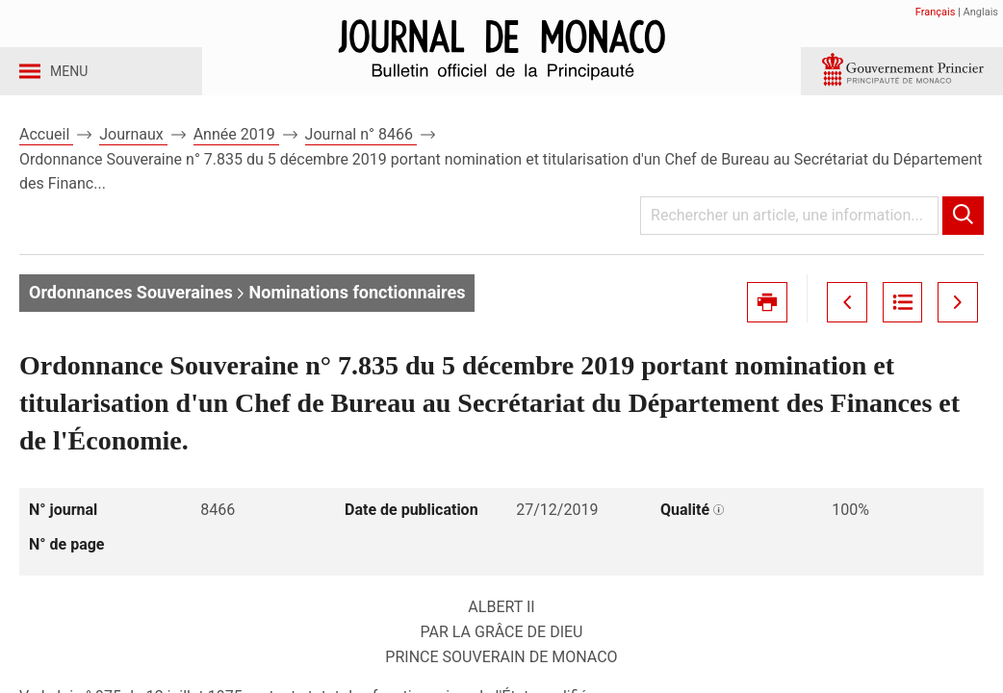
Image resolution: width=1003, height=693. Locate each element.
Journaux (133, 152)
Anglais (981, 12)
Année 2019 (236, 152)
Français (935, 12)
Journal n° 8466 (361, 152)
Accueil (46, 152)
